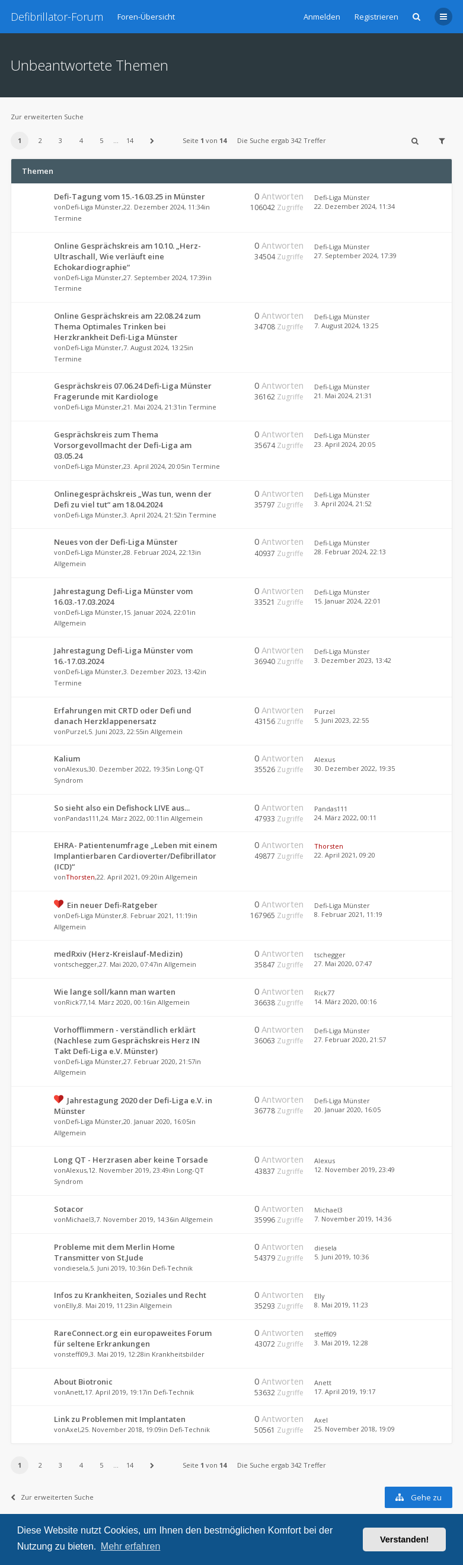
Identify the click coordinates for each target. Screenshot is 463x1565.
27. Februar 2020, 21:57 (350, 1039)
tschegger (81, 964)
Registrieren (376, 16)
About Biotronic (83, 1381)
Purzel (76, 731)
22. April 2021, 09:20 (344, 854)
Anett (74, 1392)
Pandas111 (82, 818)
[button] (152, 140)
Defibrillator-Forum (57, 16)
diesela (77, 1268)
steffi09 (77, 1354)
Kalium (67, 758)
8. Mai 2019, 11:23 (341, 1304)
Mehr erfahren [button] (131, 1546)
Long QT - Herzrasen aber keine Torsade (131, 1159)
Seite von (204, 140)
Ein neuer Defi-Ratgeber (112, 905)
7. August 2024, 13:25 (346, 325)
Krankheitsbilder (178, 1354)
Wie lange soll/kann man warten (114, 991)
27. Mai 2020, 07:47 (343, 963)
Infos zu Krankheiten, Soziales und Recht (130, 1295)
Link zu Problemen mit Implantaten (120, 1419)
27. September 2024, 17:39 (355, 255)
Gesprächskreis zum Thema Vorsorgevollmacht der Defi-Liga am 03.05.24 (122, 445)
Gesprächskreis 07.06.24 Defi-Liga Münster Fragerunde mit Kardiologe (133, 391)
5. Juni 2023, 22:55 (341, 720)
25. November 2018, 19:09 (354, 1428)
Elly (71, 1305)
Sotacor (69, 1209)
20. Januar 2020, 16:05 (347, 1109)
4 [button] (81, 140)
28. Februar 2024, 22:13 (350, 551)
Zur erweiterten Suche (47, 116)
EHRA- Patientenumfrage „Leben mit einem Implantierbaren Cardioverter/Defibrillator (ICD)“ (135, 856)
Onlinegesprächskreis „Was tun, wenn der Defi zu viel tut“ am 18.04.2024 (133, 499)
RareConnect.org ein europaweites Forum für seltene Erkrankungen (133, 1338)
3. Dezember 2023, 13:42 (352, 660)
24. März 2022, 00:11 (345, 817)
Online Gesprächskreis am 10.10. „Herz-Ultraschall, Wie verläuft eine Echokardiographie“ (127, 256)
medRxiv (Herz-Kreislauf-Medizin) (118, 953)
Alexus (76, 768)
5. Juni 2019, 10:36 (341, 1256)
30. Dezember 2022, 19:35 (354, 768)
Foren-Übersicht (146, 16)
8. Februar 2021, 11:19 (348, 914)
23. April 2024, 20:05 (344, 444)
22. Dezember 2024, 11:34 (354, 206)
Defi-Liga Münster (94, 206)
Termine (68, 218)
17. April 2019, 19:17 (344, 1391)
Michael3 (80, 1219)
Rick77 (76, 1002)
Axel (72, 1429)
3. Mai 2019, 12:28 (341, 1342)
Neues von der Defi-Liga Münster (116, 542)
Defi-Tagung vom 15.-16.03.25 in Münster (129, 196)
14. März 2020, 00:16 (345, 1001)
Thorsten (80, 876)
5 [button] (101, 140)
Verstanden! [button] (404, 1539)
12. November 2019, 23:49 (354, 1169)
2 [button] (40, 140)
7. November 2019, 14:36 (352, 1218)
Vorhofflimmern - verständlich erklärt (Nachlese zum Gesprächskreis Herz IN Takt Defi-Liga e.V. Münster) (127, 1040)
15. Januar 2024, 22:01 (347, 600)
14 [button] (129, 140)
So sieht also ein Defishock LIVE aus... (122, 807)
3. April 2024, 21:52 (343, 503)
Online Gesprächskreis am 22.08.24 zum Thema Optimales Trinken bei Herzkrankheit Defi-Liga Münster (127, 326)
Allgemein (70, 563)
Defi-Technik (172, 1268)
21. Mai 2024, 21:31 (343, 395)
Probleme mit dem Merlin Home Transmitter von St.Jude (114, 1252)
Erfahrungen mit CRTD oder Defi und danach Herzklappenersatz (122, 715)
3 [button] (60, 140)
